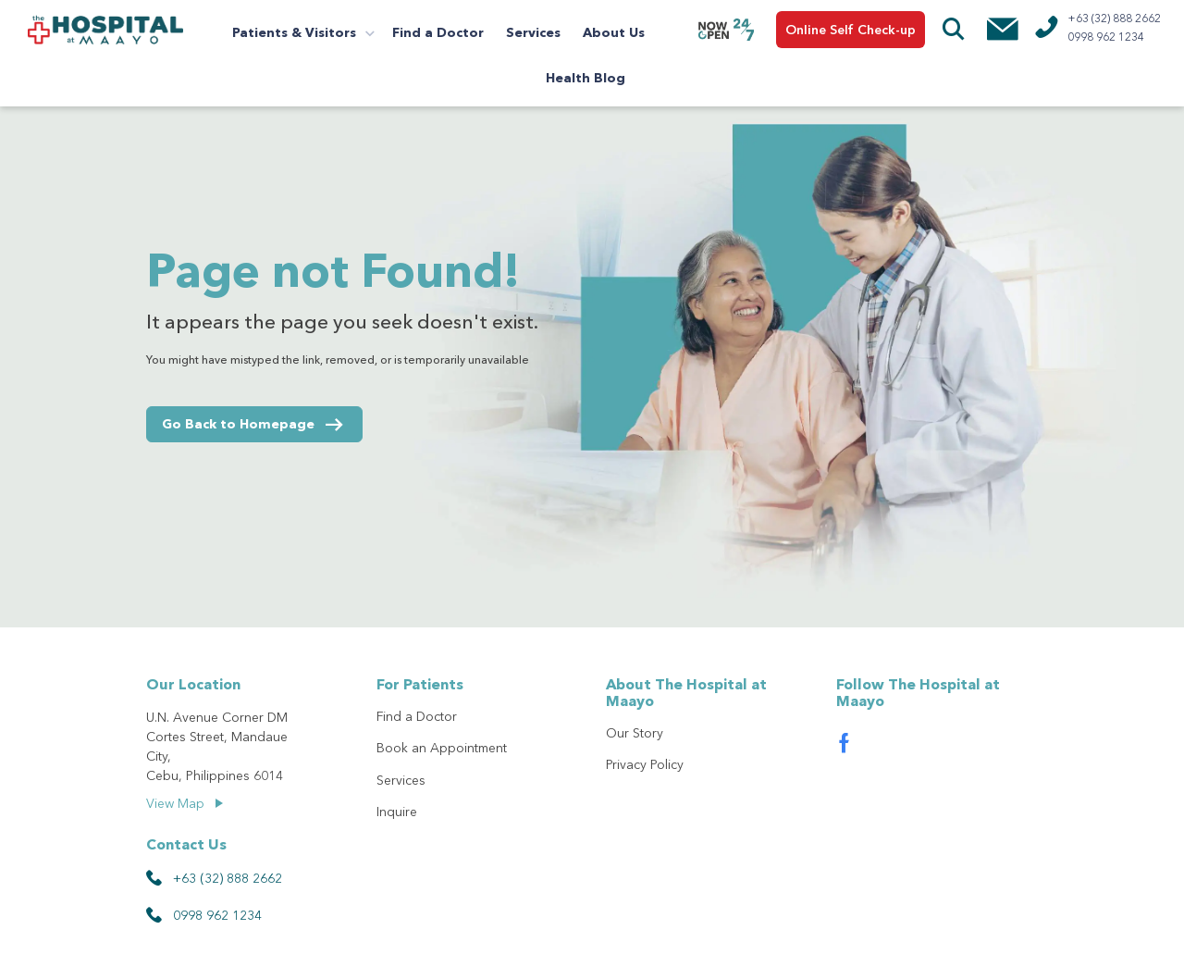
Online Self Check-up (850, 29)
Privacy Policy (645, 765)
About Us (614, 33)
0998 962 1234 (1105, 37)
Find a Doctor (438, 33)
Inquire (396, 812)
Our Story (634, 733)
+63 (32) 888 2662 (1114, 19)
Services (533, 33)
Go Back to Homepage (252, 425)
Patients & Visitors (294, 33)
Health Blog (585, 78)
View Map (184, 804)
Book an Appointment (441, 748)
